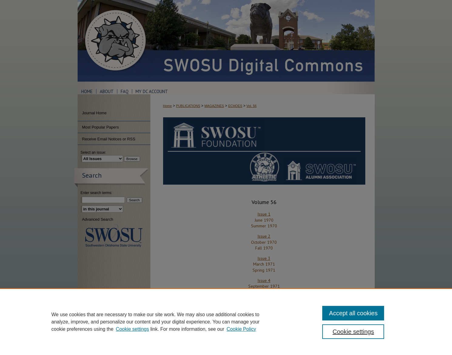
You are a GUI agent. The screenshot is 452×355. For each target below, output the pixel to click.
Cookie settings (132, 329)
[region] (226, 321)
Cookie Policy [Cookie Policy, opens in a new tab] (241, 329)
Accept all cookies (353, 313)
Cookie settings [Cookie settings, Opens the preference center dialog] (353, 331)
